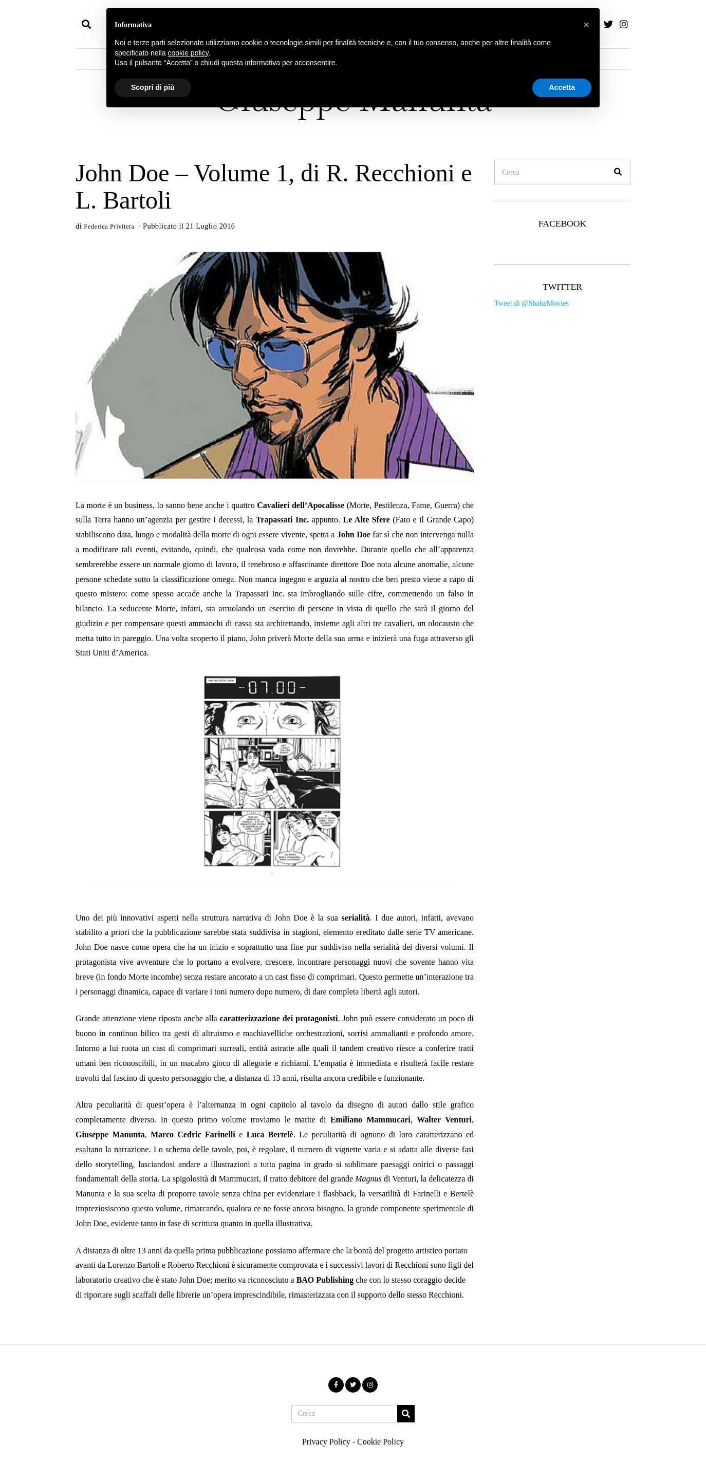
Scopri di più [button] (153, 87)
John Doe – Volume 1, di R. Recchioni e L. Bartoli (274, 186)
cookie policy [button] (188, 53)
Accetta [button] (562, 87)
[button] (618, 172)
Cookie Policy (380, 1441)
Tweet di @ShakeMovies (531, 303)
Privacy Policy (326, 1441)
